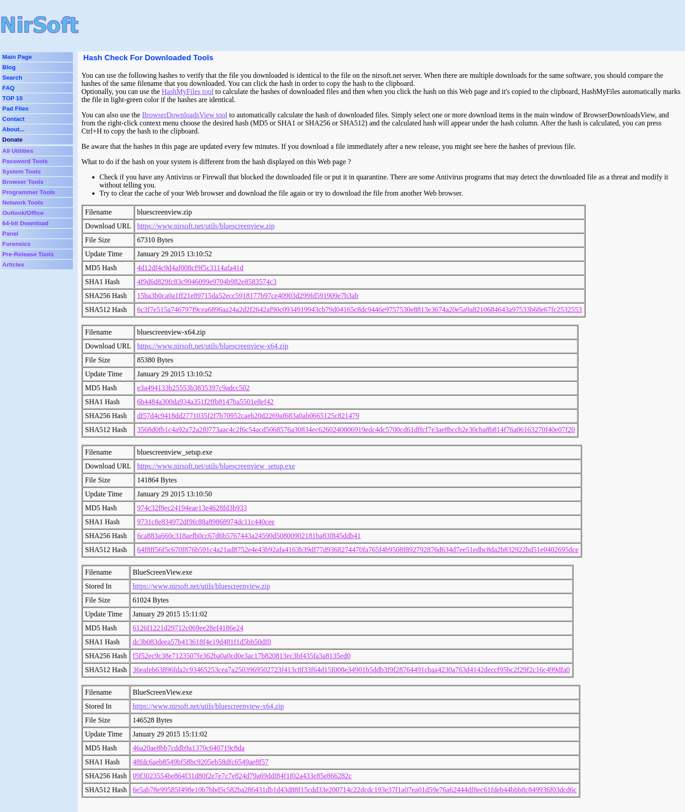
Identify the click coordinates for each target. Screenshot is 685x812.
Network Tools (22, 202)
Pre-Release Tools (28, 254)
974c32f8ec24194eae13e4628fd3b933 (192, 508)
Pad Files (15, 108)
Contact (13, 119)
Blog (9, 67)
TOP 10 (12, 98)
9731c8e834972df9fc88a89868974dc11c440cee (206, 522)
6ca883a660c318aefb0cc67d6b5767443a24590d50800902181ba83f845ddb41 (249, 536)
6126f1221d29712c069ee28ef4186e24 (188, 628)
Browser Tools (23, 181)
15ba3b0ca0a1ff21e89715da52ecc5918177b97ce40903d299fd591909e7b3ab (247, 295)
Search (12, 77)
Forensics (16, 244)
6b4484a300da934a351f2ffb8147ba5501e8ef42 (205, 402)
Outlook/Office (23, 213)
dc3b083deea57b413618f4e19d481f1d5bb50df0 (202, 642)
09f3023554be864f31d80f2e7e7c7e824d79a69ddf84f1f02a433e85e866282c (242, 776)
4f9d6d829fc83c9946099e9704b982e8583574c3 (207, 282)
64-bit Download (25, 223)
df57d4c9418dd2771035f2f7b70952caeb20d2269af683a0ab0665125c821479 (248, 415)
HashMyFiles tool (187, 91)
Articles (13, 264)
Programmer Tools (28, 192)
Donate (12, 139)
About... (13, 129)
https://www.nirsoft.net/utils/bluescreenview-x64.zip (212, 346)
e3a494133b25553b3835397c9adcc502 (193, 388)
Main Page (17, 57)
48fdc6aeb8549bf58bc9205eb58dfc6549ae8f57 (201, 762)
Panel (10, 233)
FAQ (8, 88)
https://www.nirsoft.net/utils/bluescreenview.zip (206, 226)
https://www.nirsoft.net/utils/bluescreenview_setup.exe (216, 466)
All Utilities (17, 150)
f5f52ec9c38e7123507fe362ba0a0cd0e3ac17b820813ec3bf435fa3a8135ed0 (241, 656)
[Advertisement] (297, 24)
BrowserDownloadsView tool (185, 115)
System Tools (21, 171)
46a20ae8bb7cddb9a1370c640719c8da (189, 748)
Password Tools (25, 161)
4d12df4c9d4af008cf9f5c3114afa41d (190, 268)
